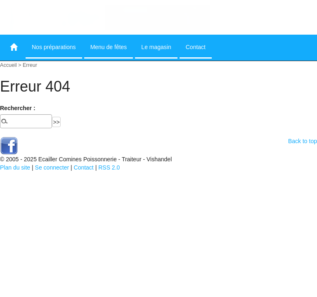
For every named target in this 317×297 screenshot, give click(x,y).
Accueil (8, 65)
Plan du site (15, 167)
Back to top (302, 141)
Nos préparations (54, 47)
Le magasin (156, 47)
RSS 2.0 (109, 167)
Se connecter (52, 167)
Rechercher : (17, 108)
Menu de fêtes (108, 47)
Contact (196, 47)
